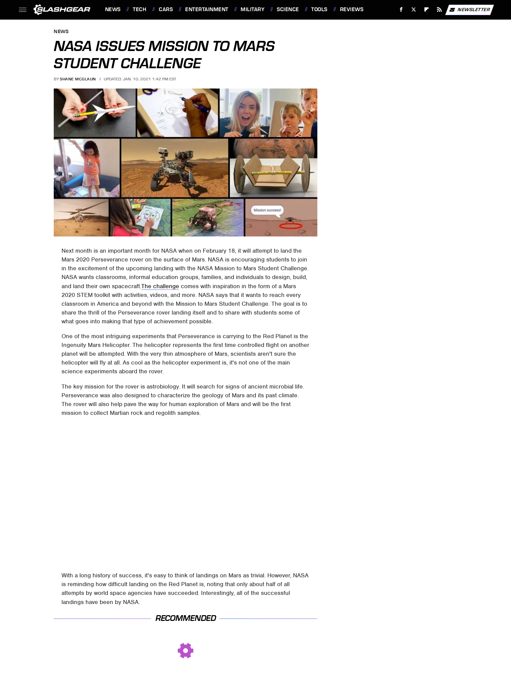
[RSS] (439, 9)
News (113, 9)
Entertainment (206, 9)
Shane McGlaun (78, 79)
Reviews (352, 9)
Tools (319, 9)
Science (288, 9)
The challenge (160, 286)
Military (252, 9)
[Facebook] (401, 9)
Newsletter (469, 10)
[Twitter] (414, 9)
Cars (166, 9)
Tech (139, 9)
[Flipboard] (427, 9)
